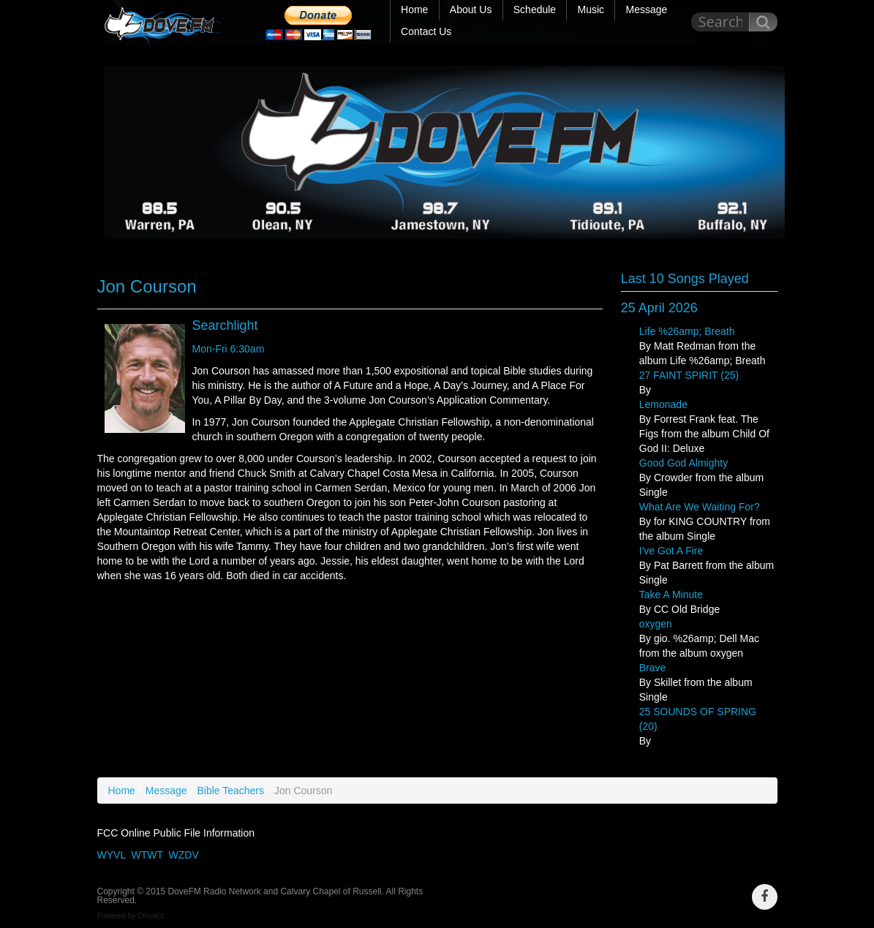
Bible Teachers (230, 790)
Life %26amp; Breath (687, 331)
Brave (652, 668)
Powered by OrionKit (131, 916)
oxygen (655, 624)
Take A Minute (671, 594)
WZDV (184, 855)
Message (166, 790)
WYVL (111, 855)
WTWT (146, 855)
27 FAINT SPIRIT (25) (689, 375)
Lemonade (663, 404)
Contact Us (426, 31)
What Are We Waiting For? (699, 507)
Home (121, 790)
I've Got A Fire (671, 551)
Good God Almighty (683, 463)
